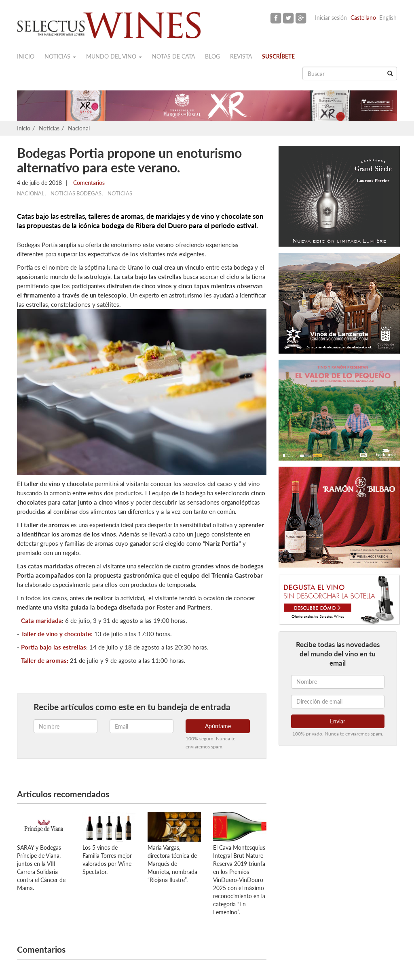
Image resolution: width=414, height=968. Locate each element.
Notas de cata (173, 56)
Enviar (337, 721)
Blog (212, 56)
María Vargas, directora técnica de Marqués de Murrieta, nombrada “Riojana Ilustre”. (172, 863)
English (388, 17)
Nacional (79, 128)
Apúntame (218, 726)
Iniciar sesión (331, 17)
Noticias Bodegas (76, 193)
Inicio (25, 56)
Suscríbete (278, 56)
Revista (241, 56)
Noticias (60, 56)
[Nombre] (337, 682)
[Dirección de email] (337, 701)
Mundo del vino (114, 56)
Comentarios (88, 182)
